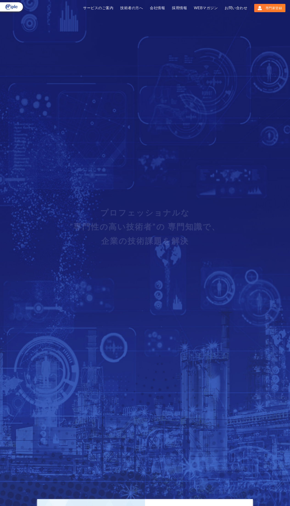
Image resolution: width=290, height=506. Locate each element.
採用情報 (179, 8)
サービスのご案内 (98, 8)
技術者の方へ (131, 8)
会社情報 (157, 8)
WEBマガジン (206, 8)
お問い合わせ (236, 8)
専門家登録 (270, 8)
